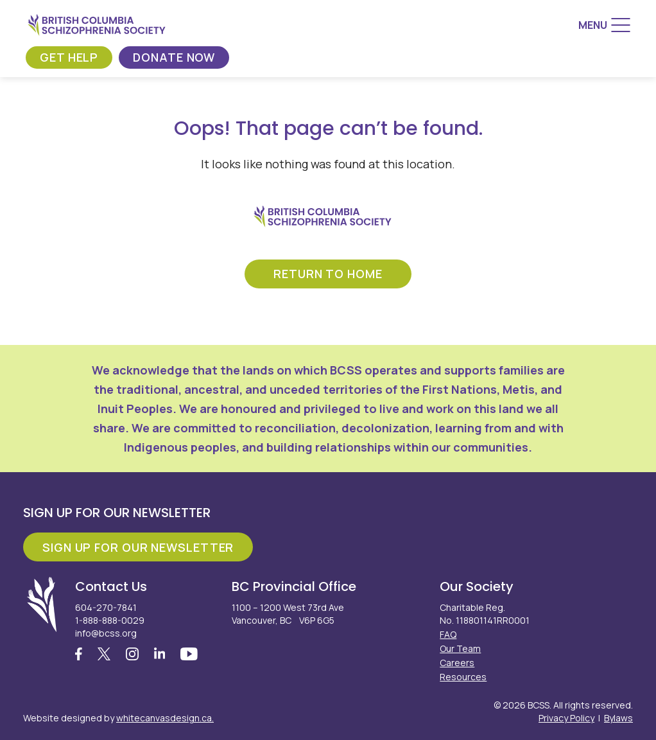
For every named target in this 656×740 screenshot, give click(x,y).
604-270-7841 (106, 607)
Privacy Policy (566, 718)
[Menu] (604, 25)
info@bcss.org (106, 633)
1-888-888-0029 (109, 620)
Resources (463, 677)
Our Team (460, 648)
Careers (457, 662)
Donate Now (174, 57)
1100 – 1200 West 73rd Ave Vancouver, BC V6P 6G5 (288, 613)
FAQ (448, 634)
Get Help (69, 57)
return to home (328, 273)
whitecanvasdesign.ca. (165, 718)
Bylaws (618, 718)
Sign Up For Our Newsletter (138, 547)
